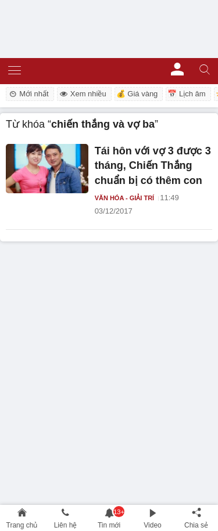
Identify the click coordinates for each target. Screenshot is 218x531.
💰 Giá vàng (137, 93)
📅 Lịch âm (186, 93)
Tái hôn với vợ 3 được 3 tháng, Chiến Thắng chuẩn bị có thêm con (153, 165)
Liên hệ (65, 525)
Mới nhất (28, 93)
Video (152, 525)
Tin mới (109, 525)
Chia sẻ (196, 525)
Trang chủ (22, 525)
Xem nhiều (82, 93)
